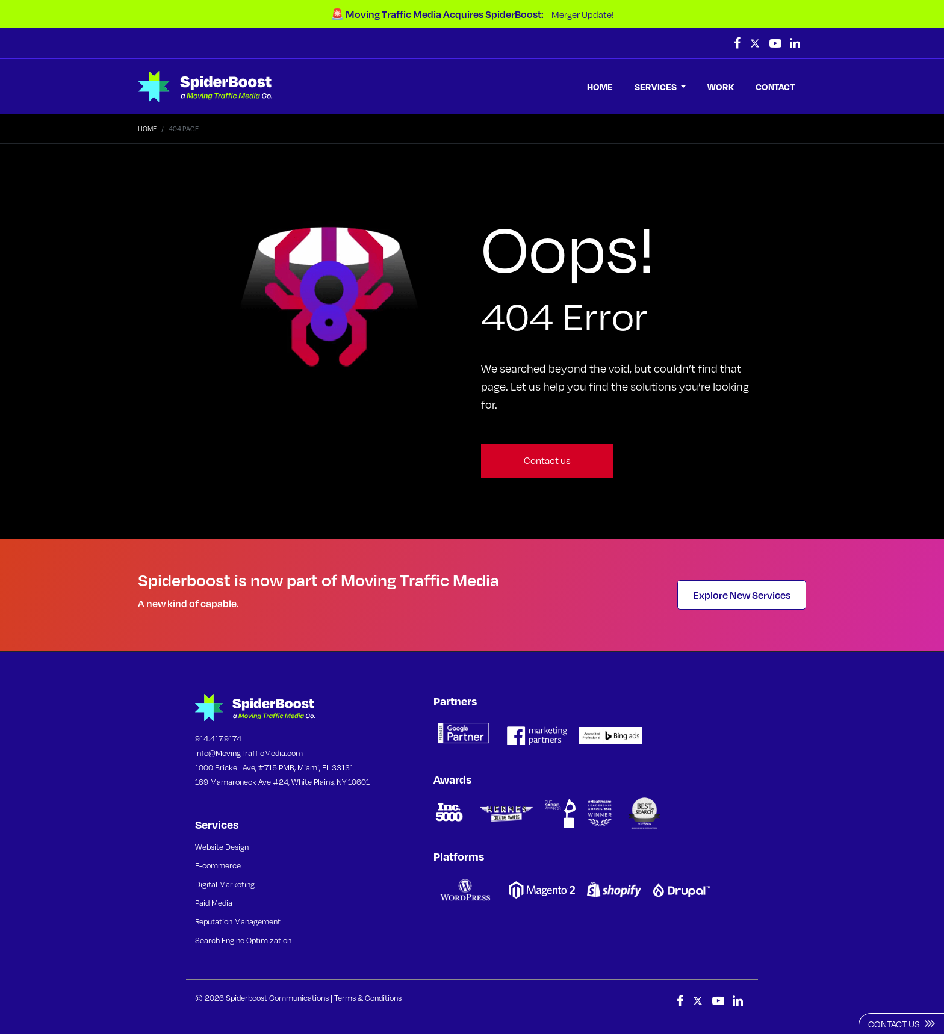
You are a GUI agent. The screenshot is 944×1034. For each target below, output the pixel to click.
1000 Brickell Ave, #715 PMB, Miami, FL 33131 (274, 767)
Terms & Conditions (368, 998)
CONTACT (775, 86)
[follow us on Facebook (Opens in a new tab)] (738, 43)
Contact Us (901, 1023)
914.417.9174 (218, 738)
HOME (600, 86)
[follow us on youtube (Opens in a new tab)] (776, 43)
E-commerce (218, 865)
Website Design (222, 847)
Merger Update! (582, 14)
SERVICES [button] (656, 86)
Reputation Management (238, 921)
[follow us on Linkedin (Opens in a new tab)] (795, 43)
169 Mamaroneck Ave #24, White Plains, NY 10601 (282, 782)
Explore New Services (741, 595)
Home (147, 129)
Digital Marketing (225, 884)
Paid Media (213, 903)
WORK (720, 86)
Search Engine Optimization (243, 940)
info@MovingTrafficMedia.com (249, 753)
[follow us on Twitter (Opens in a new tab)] (756, 43)
